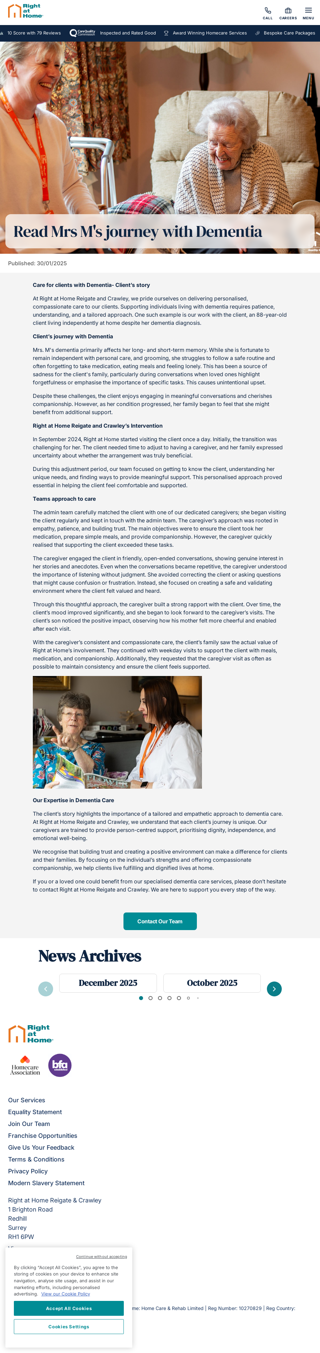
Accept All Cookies (69, 1308)
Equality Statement (35, 1111)
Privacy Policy (28, 1171)
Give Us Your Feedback (41, 1147)
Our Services (26, 1100)
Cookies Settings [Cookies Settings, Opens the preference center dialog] (68, 1326)
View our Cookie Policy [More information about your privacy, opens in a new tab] (65, 1293)
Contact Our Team (159, 921)
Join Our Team (29, 1123)
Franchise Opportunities (42, 1135)
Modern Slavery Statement (46, 1183)
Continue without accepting (101, 1256)
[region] (68, 1297)
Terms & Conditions (36, 1159)
